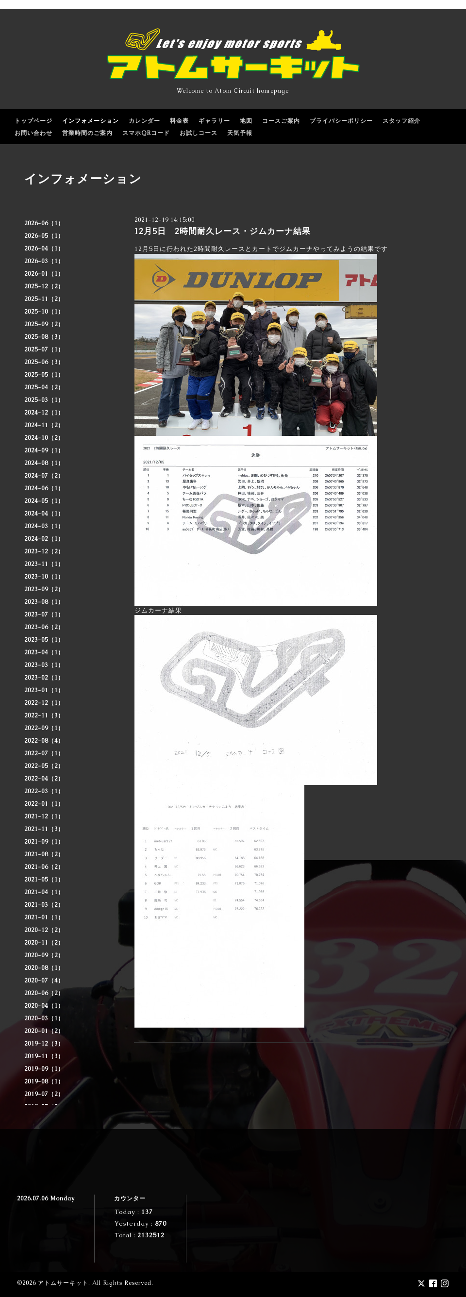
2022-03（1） (44, 791)
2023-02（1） (44, 678)
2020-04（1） (44, 1006)
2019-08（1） (44, 1081)
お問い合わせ (33, 133)
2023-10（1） (44, 577)
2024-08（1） (44, 463)
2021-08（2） (44, 854)
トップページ (33, 121)
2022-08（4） (44, 741)
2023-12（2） (44, 551)
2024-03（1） (44, 526)
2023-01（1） (44, 690)
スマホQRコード (146, 133)
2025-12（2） (44, 286)
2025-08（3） (44, 337)
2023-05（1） (44, 640)
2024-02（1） (44, 539)
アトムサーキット (63, 1283)
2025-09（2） (44, 324)
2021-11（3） (44, 829)
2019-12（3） (44, 1044)
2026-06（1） (44, 223)
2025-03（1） (44, 400)
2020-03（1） (44, 1018)
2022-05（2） (44, 766)
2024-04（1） (44, 513)
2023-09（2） (44, 589)
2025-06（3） (44, 362)
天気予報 (239, 133)
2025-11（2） (44, 299)
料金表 (179, 121)
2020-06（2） (44, 993)
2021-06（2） (44, 867)
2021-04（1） (44, 892)
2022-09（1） (44, 728)
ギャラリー (214, 121)
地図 (246, 121)
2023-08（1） (44, 602)
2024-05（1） (44, 501)
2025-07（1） (44, 349)
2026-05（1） (44, 236)
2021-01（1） (44, 917)
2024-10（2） (44, 438)
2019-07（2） (44, 1094)
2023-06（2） (44, 627)
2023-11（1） (44, 564)
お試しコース (198, 133)
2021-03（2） (44, 905)
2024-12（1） (44, 412)
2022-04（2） (44, 778)
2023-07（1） (44, 614)
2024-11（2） (44, 425)
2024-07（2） (44, 476)
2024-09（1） (44, 450)
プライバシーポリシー (341, 121)
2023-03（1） (44, 665)
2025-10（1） (44, 312)
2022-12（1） (44, 703)
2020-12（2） (44, 930)
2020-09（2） (44, 955)
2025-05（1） (44, 375)
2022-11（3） (44, 715)
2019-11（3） (44, 1056)
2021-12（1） (44, 816)
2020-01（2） (44, 1031)
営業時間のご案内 (87, 133)
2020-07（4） (44, 980)
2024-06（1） (44, 488)
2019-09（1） (44, 1069)
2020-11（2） (44, 943)
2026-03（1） (44, 261)
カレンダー (144, 121)
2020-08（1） (44, 968)
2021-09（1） (44, 842)
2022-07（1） (44, 753)
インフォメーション (90, 121)
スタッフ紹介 (401, 121)
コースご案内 (281, 121)
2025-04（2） (44, 387)
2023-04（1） (44, 652)
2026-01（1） (44, 274)
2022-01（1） (44, 804)
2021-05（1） (44, 879)
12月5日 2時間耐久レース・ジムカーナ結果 (222, 231)
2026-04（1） (44, 248)
